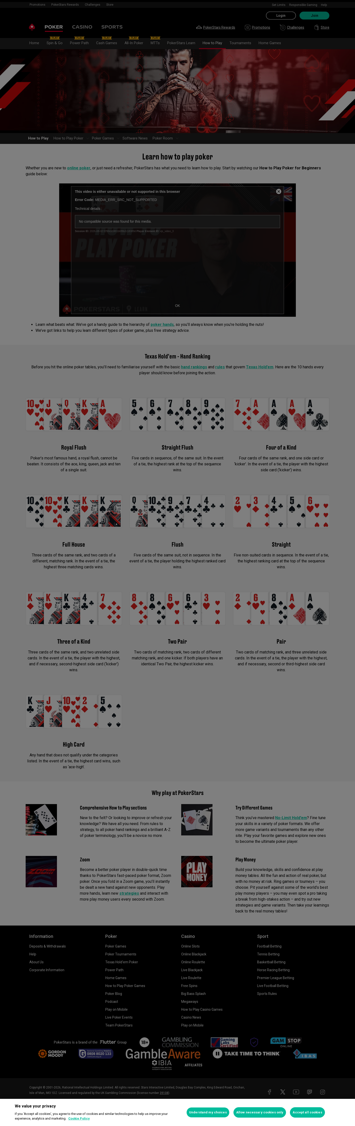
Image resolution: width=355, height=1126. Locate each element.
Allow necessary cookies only (260, 1112)
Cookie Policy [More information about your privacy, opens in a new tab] (79, 1118)
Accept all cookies (307, 1112)
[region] (177, 1112)
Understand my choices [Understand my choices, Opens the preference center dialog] (208, 1112)
